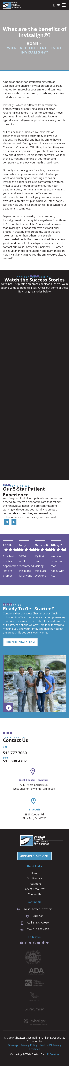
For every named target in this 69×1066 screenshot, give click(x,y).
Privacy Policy (29, 1045)
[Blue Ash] (33, 801)
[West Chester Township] (32, 771)
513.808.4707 (15, 761)
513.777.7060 (15, 752)
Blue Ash (34, 809)
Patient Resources (35, 889)
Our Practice (34, 878)
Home (32, 43)
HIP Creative (52, 1054)
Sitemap (13, 1045)
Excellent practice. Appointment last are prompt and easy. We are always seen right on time (10, 565)
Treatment (34, 883)
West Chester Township (33, 780)
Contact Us (34, 894)
